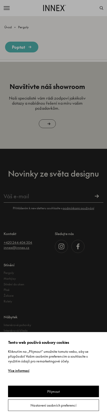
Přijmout (53, 391)
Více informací (18, 370)
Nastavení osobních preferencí (53, 405)
